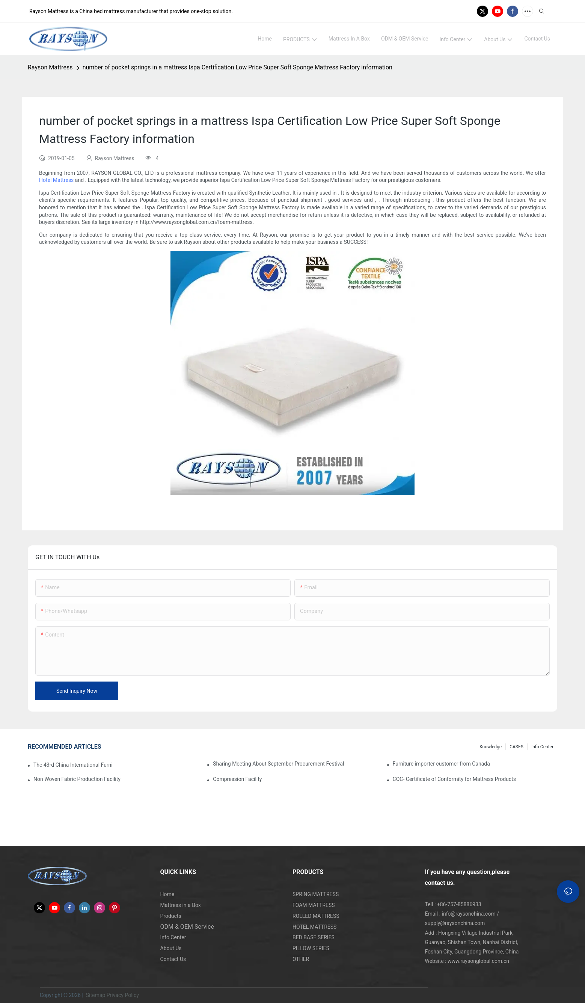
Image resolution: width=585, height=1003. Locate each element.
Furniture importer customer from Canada (441, 764)
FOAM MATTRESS (313, 905)
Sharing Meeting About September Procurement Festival (278, 764)
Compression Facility (237, 779)
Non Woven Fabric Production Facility (77, 779)
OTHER (300, 959)
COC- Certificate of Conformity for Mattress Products (454, 779)
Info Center (542, 746)
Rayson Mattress (50, 67)
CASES (516, 746)
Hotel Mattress (56, 180)
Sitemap (94, 995)
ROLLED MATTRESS (315, 916)
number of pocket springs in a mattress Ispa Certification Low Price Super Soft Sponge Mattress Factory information (237, 67)
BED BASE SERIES (313, 937)
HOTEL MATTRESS (314, 927)
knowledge (490, 746)
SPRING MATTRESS (315, 894)
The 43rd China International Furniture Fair (73, 765)
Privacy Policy (123, 995)
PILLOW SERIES (310, 948)
